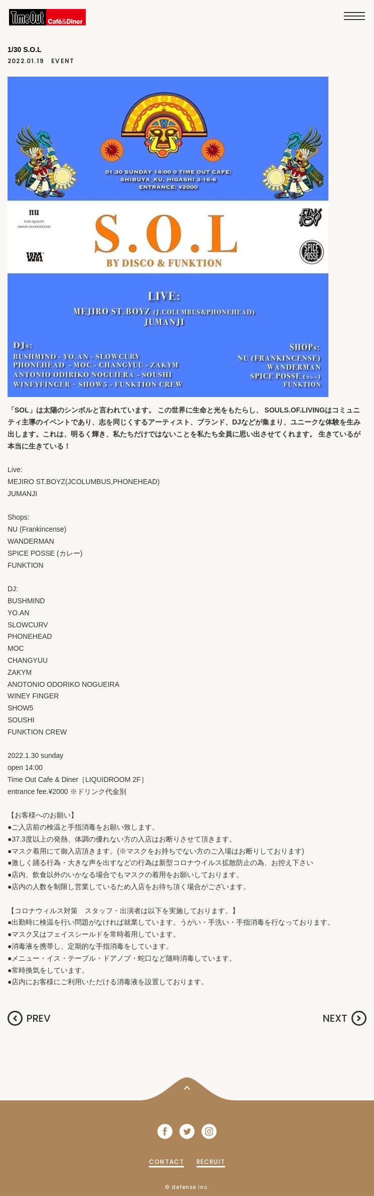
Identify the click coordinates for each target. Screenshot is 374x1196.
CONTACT (166, 1161)
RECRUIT (211, 1161)
